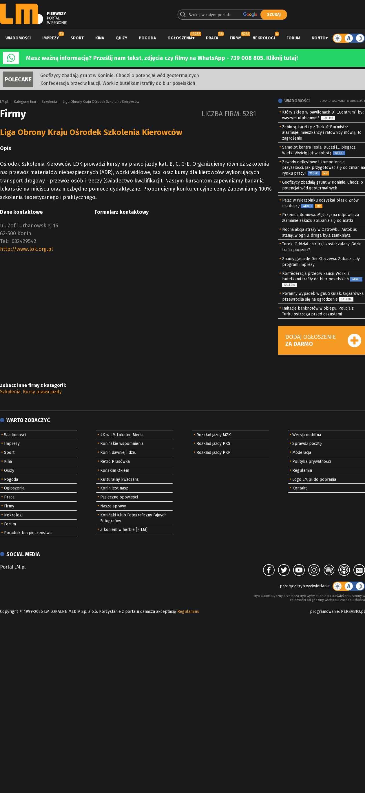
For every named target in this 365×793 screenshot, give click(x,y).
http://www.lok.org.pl (26, 249)
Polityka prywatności (311, 461)
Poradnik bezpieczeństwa (28, 532)
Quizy (121, 38)
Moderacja (301, 452)
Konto (319, 38)
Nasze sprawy (113, 506)
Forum (293, 38)
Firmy (235, 38)
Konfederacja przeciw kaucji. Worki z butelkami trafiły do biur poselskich (117, 83)
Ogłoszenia (179, 38)
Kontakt (299, 488)
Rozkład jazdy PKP (213, 452)
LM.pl (4, 102)
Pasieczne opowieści (119, 497)
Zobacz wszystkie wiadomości (342, 101)
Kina (99, 38)
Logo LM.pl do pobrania (314, 479)
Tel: (4, 241)
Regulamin (302, 470)
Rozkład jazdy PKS (213, 443)
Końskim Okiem (114, 470)
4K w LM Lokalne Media (121, 434)
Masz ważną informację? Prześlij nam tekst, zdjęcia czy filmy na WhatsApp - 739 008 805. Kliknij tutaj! (162, 57)
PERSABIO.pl (353, 611)
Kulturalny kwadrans (119, 479)
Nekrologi (264, 38)
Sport (77, 38)
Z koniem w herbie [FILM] (123, 529)
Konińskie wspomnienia (121, 443)
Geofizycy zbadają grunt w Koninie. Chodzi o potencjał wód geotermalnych (119, 75)
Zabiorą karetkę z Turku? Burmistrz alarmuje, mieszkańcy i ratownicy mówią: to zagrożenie (322, 133)
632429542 (24, 241)
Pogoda (147, 38)
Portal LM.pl (12, 567)
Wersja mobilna (306, 434)
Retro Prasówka (115, 461)
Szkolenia (49, 102)
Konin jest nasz (114, 488)
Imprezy (50, 38)
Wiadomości (18, 38)
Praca (212, 38)
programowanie (324, 611)
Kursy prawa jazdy (42, 391)
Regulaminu (188, 611)
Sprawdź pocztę (307, 443)
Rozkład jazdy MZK (213, 434)
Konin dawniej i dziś (118, 452)
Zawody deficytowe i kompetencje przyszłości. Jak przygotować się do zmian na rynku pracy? (323, 168)
